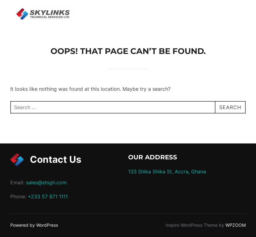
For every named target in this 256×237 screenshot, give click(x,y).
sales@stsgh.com (46, 182)
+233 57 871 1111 (48, 196)
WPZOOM (235, 225)
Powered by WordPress (34, 225)
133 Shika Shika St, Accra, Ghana (167, 171)
